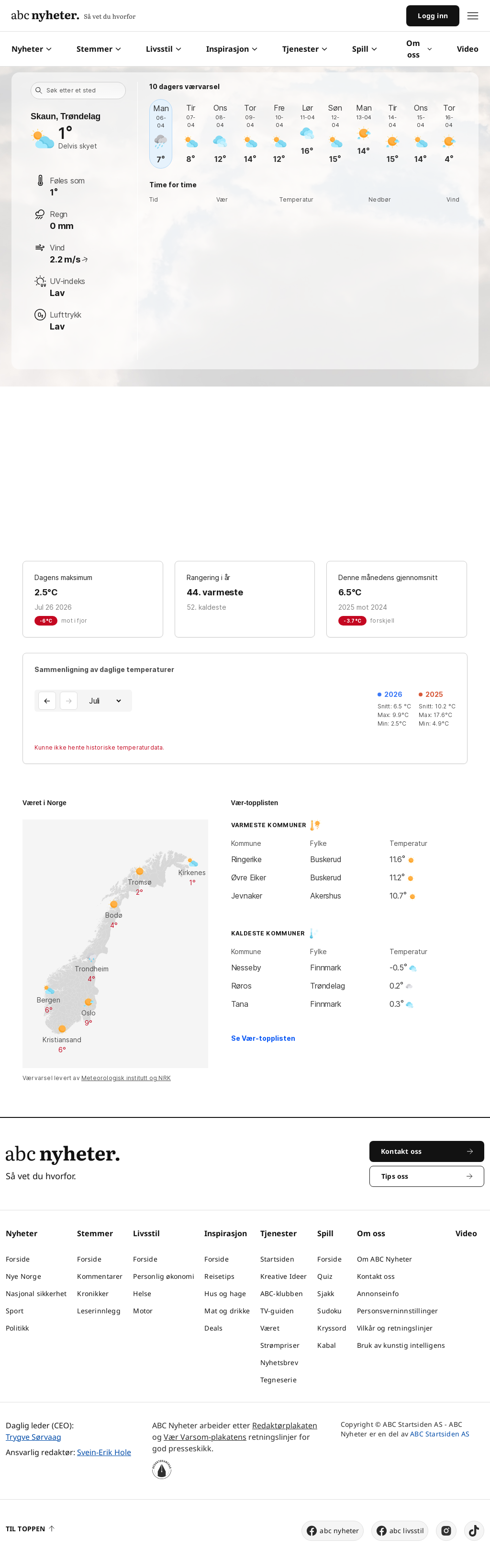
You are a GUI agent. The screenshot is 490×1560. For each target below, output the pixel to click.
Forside (18, 1259)
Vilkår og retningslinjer (395, 1327)
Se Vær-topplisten (263, 1038)
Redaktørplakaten (284, 1425)
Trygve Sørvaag (33, 1437)
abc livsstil (400, 1531)
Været (269, 1327)
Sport (14, 1310)
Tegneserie (278, 1379)
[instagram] (446, 1531)
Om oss (419, 49)
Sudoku (329, 1310)
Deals (213, 1327)
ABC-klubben (281, 1293)
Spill (364, 49)
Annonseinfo (378, 1293)
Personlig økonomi (163, 1276)
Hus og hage (225, 1293)
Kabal (326, 1345)
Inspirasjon (231, 49)
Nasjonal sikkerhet (36, 1293)
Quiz (325, 1276)
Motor (143, 1310)
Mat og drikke (227, 1310)
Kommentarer (99, 1276)
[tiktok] (474, 1531)
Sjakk (325, 1293)
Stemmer (99, 49)
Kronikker (93, 1293)
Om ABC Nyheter (384, 1259)
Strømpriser (280, 1345)
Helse (142, 1293)
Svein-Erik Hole (104, 1452)
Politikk (17, 1327)
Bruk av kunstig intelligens (401, 1345)
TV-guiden (277, 1310)
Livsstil (163, 49)
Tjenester (304, 49)
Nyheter (31, 49)
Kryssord (331, 1327)
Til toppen (30, 1528)
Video (468, 49)
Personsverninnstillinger (397, 1310)
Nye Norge (23, 1276)
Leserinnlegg (98, 1310)
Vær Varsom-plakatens (205, 1437)
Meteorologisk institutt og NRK (126, 1078)
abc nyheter (332, 1531)
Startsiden (277, 1259)
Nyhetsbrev (279, 1362)
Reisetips (219, 1276)
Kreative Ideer (283, 1276)
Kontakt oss (376, 1276)
